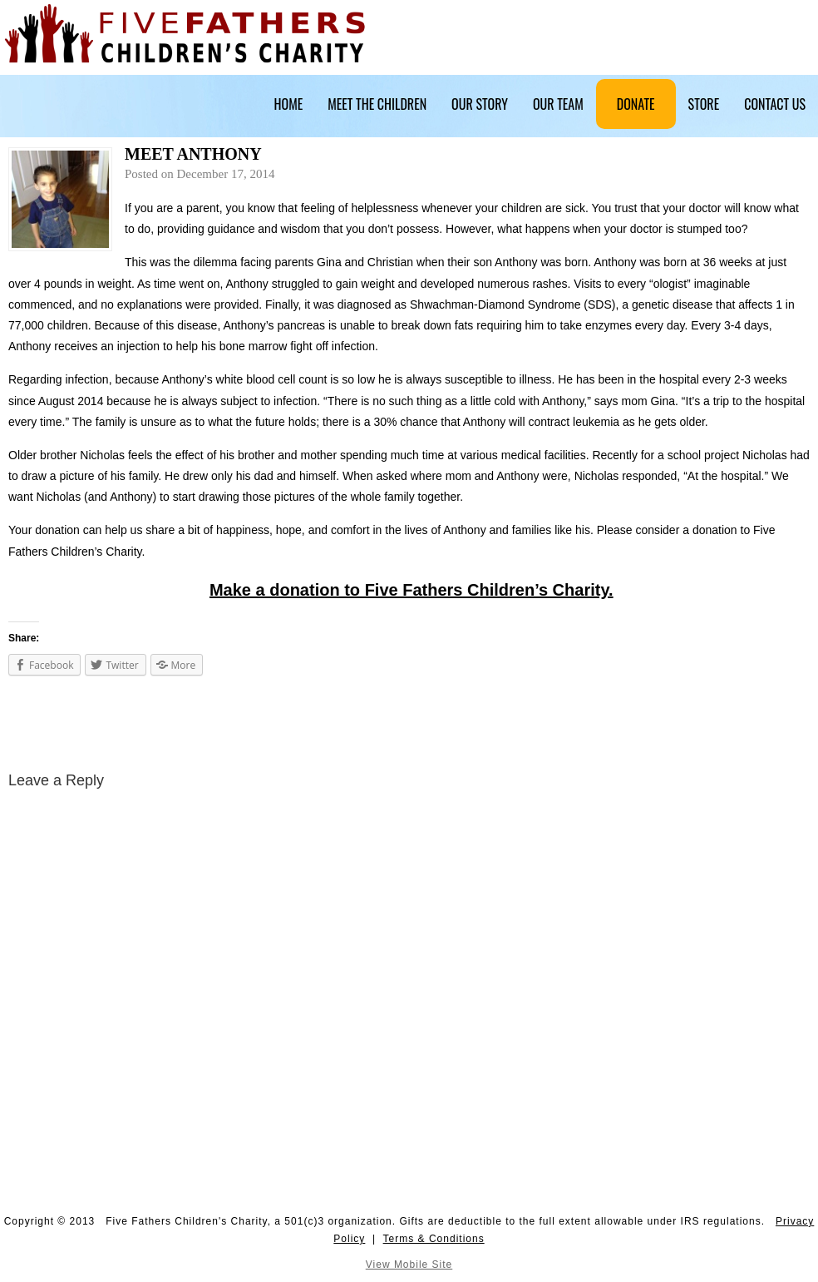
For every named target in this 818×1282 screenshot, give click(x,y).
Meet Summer (784, 726)
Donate (636, 104)
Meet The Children (377, 104)
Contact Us (775, 104)
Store (704, 104)
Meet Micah (31, 726)
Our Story (479, 104)
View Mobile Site (409, 1264)
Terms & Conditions (434, 1239)
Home (288, 104)
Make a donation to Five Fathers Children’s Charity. (411, 590)
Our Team (558, 104)
